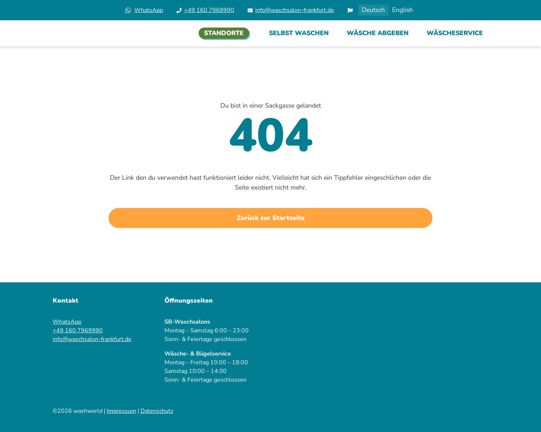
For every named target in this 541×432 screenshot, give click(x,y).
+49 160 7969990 (209, 10)
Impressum (121, 411)
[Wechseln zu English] (402, 10)
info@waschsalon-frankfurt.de (294, 10)
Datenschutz (157, 411)
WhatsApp (148, 10)
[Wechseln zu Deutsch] (373, 10)
